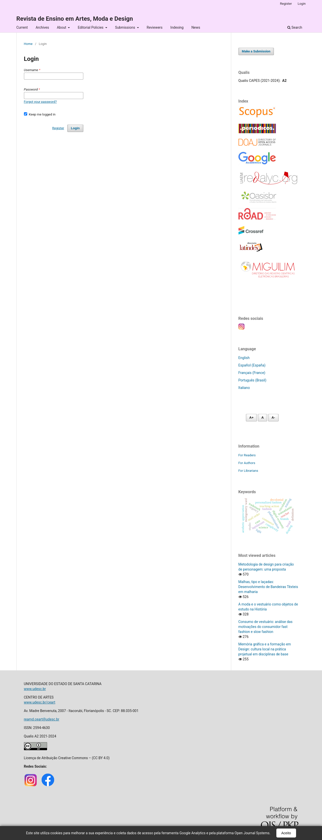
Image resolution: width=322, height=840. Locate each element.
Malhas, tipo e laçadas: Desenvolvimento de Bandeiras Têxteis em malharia (268, 587)
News (195, 27)
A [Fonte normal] (262, 417)
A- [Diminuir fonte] (273, 417)
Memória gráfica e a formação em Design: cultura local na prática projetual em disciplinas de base (264, 649)
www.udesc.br (35, 689)
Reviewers (155, 27)
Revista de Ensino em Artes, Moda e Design (74, 18)
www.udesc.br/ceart (39, 702)
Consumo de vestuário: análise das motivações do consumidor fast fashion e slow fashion (265, 627)
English (244, 358)
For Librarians (248, 471)
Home (28, 44)
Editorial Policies (91, 27)
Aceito (286, 833)
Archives (42, 27)
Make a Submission (256, 51)
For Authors (246, 463)
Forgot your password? (40, 102)
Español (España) (252, 365)
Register (286, 3)
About (62, 27)
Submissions (125, 27)
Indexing (177, 27)
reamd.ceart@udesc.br (41, 719)
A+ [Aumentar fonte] (251, 417)
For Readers (247, 455)
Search (294, 27)
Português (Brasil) (252, 380)
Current (22, 27)
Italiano (244, 388)
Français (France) (251, 373)
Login (302, 3)
